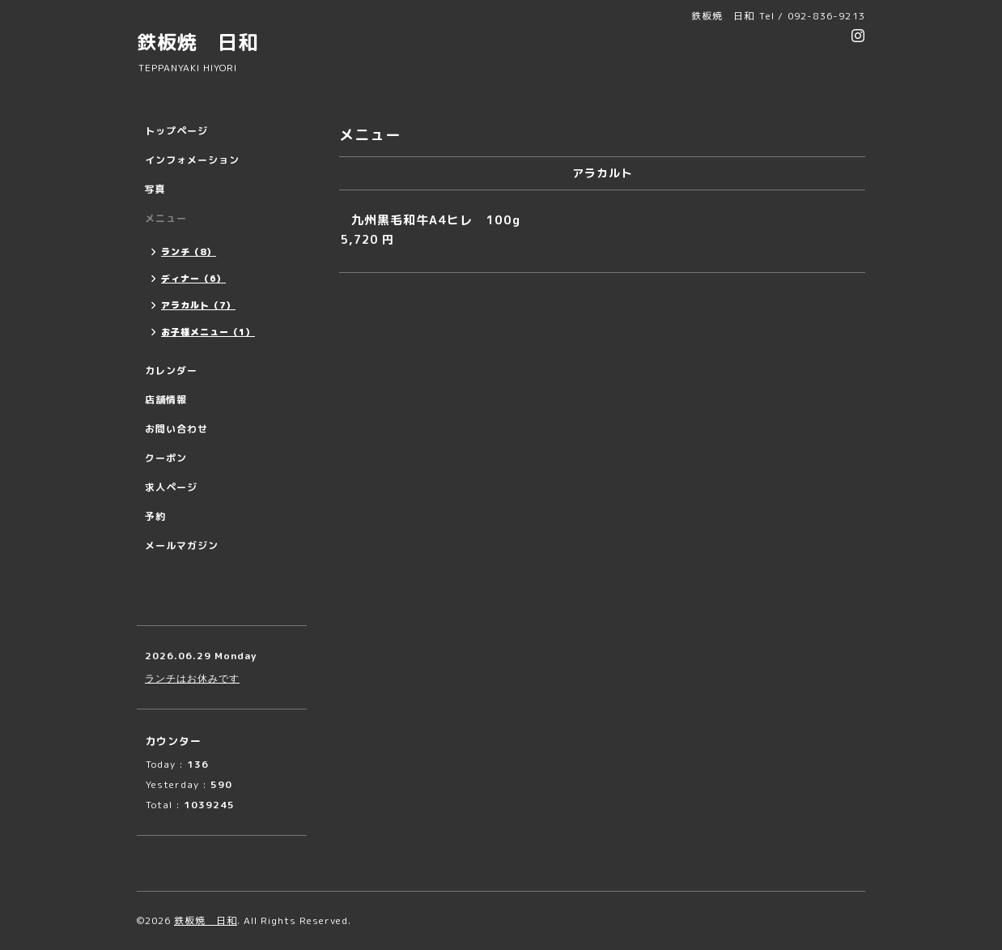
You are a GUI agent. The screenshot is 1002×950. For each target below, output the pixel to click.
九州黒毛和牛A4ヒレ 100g (435, 219)
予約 (155, 516)
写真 (155, 189)
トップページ (176, 131)
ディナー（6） (193, 278)
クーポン (166, 458)
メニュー (166, 218)
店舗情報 (166, 400)
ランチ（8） (188, 251)
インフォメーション (192, 160)
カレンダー (171, 370)
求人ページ (171, 487)
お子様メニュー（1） (208, 332)
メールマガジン (182, 545)
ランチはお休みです (192, 678)
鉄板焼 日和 (197, 42)
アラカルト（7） (198, 305)
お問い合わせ (176, 429)
